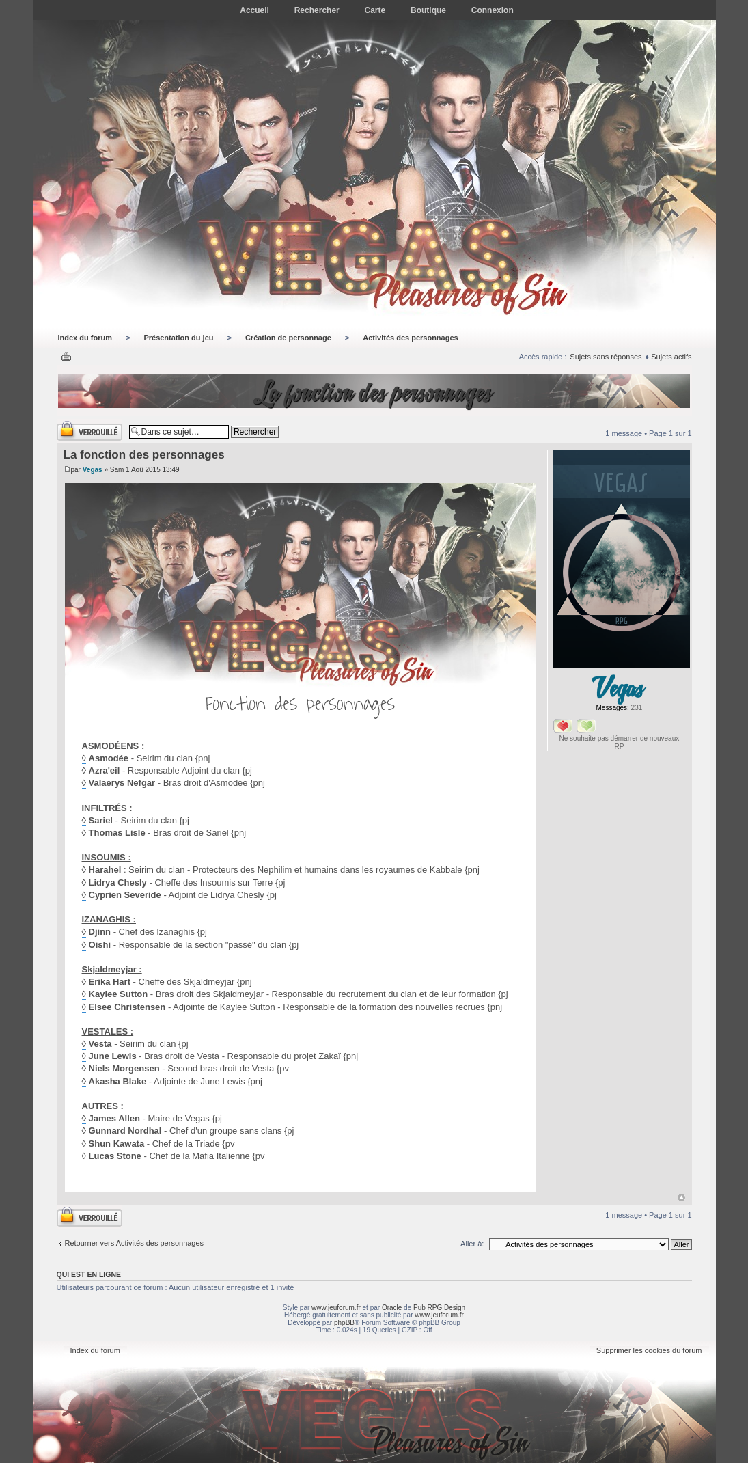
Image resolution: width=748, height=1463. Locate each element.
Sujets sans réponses (605, 357)
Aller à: (472, 1244)
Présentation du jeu (178, 337)
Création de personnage (288, 337)
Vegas (92, 470)
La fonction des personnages (374, 393)
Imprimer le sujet (67, 357)
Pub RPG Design (439, 1307)
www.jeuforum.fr (336, 1307)
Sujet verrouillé (89, 431)
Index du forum (85, 337)
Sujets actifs (671, 357)
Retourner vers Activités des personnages (134, 1243)
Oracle (392, 1307)
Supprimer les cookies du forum (649, 1350)
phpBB (344, 1322)
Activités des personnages (410, 337)
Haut (681, 1197)
